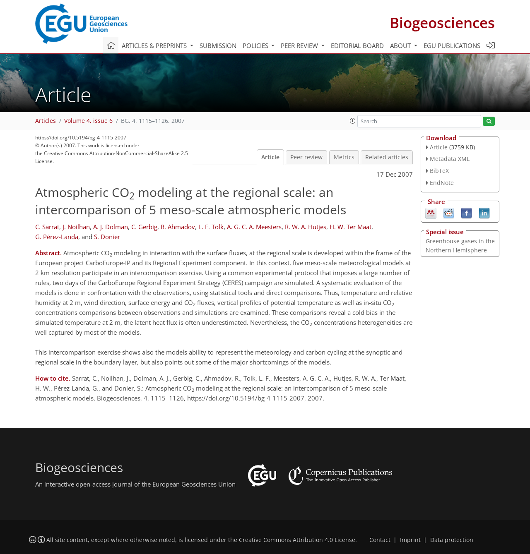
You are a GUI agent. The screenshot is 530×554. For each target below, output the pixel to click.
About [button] (401, 45)
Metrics (344, 157)
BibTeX (439, 171)
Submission (218, 45)
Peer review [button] (300, 45)
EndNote (442, 183)
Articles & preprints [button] (155, 45)
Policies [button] (256, 45)
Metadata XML (450, 159)
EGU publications (452, 45)
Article (270, 157)
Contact (379, 540)
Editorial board (357, 45)
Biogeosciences (442, 22)
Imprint (410, 540)
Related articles (386, 157)
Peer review (306, 157)
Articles (45, 121)
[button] (353, 121)
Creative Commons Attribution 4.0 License (297, 540)
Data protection (451, 540)
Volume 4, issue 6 (88, 121)
